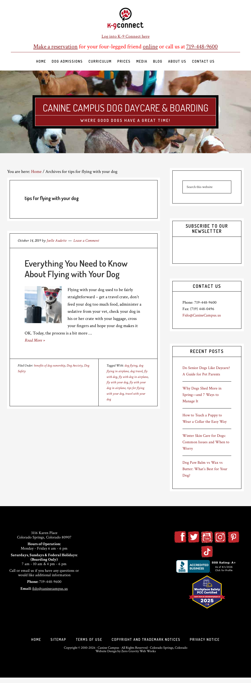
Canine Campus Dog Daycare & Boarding (125, 106)
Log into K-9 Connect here (126, 36)
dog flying (131, 365)
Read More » (35, 340)
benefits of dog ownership (49, 365)
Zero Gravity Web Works (138, 656)
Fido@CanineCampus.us (201, 315)
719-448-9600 (202, 46)
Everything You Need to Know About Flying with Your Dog (76, 268)
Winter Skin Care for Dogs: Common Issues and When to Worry (205, 442)
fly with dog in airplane (133, 377)
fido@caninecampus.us (50, 588)
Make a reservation (55, 46)
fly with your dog (117, 382)
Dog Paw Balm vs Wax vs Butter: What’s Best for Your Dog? (204, 469)
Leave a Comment (86, 240)
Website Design (106, 656)
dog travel (136, 371)
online (150, 46)
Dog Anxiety (75, 365)
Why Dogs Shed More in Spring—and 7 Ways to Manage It (201, 395)
